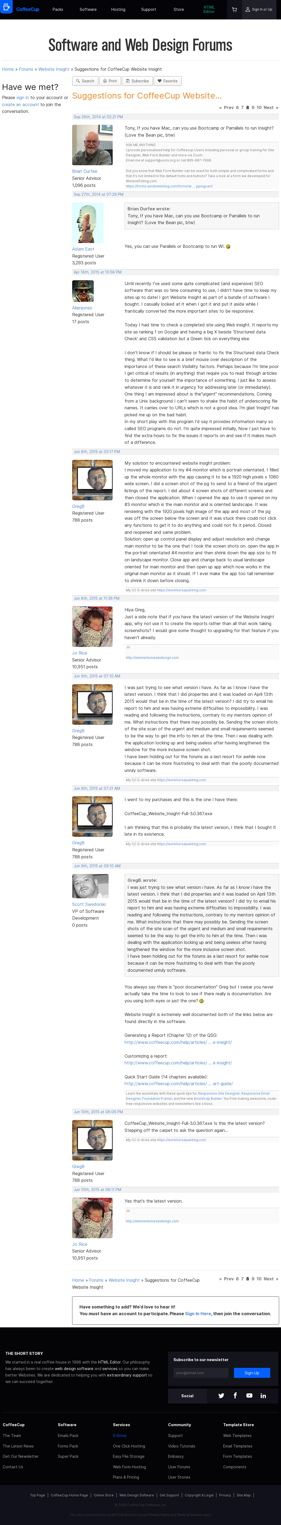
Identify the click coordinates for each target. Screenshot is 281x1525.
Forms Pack (68, 1446)
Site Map (244, 1495)
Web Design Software (136, 1495)
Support (148, 9)
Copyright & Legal (199, 1495)
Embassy (176, 1456)
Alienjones (82, 308)
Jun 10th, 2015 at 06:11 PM (97, 1189)
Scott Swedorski (89, 904)
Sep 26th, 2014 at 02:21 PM (98, 117)
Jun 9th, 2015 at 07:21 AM (97, 788)
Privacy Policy (159, 1515)
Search (85, 81)
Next (269, 107)
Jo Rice (79, 653)
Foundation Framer (156, 1098)
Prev (229, 107)
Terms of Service (189, 1515)
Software (88, 9)
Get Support (169, 1495)
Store (179, 9)
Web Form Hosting (129, 1467)
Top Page (37, 1495)
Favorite (168, 81)
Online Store (104, 1495)
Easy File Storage (129, 1456)
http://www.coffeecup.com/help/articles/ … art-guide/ (179, 1083)
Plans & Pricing (126, 1477)
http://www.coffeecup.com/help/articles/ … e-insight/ (178, 1042)
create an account (20, 104)
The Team (12, 1435)
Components (234, 1467)
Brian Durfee (84, 171)
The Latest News (18, 1446)
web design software (74, 1368)
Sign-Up (252, 1373)
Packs (58, 9)
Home (8, 69)
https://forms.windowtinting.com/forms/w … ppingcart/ (169, 186)
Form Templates (237, 1456)
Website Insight (53, 69)
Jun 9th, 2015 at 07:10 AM (97, 676)
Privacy (225, 1495)
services (110, 1368)
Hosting (118, 9)
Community (179, 1424)
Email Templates (237, 1446)
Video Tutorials (181, 1446)
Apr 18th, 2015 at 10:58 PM (98, 272)
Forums (26, 69)
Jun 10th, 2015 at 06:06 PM (98, 1112)
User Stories (179, 1477)
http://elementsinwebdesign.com (152, 658)
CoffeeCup (14, 1424)
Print (110, 81)
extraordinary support (127, 1375)
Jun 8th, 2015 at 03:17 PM (97, 452)
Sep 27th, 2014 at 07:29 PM (98, 194)
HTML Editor (209, 9)
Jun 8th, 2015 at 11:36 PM (96, 598)
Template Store (238, 1424)
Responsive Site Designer (219, 1093)
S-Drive (119, 1435)
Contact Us (13, 1467)
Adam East (83, 249)
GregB (78, 506)
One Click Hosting (129, 1446)
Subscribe (137, 81)
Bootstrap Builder (208, 1098)
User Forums (179, 1467)
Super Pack (68, 1456)
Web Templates (237, 1435)
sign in (23, 97)
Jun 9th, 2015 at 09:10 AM (97, 866)
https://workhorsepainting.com (181, 590)
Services (121, 1424)
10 (259, 107)
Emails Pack (68, 1435)
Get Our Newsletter (21, 1456)
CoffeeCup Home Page (69, 1495)
